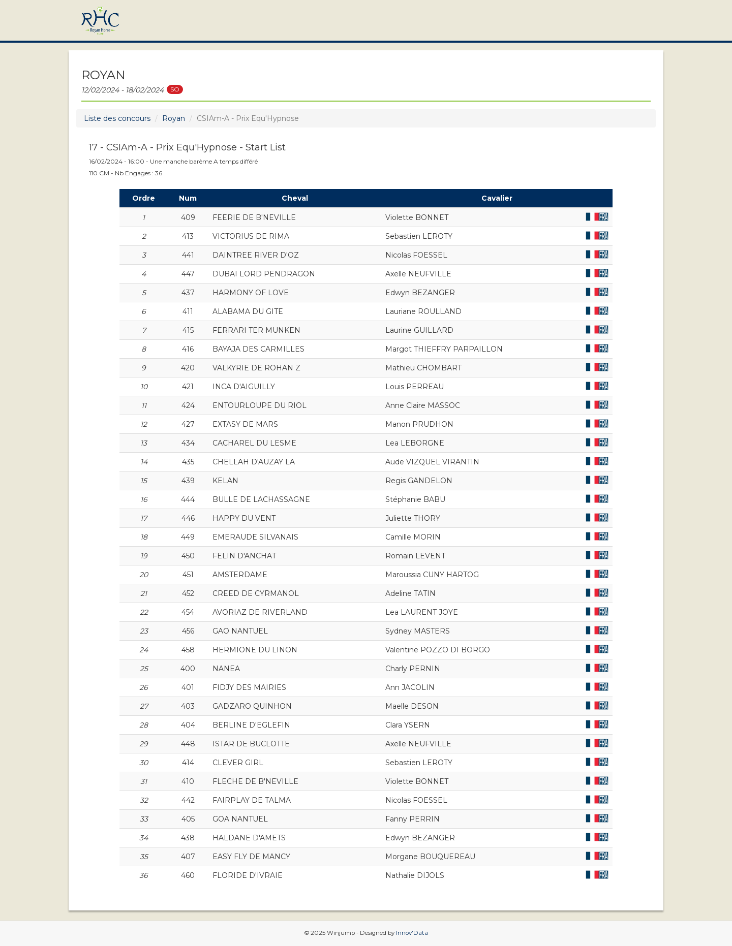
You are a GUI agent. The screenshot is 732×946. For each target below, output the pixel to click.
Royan (173, 118)
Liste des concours (117, 118)
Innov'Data (412, 932)
